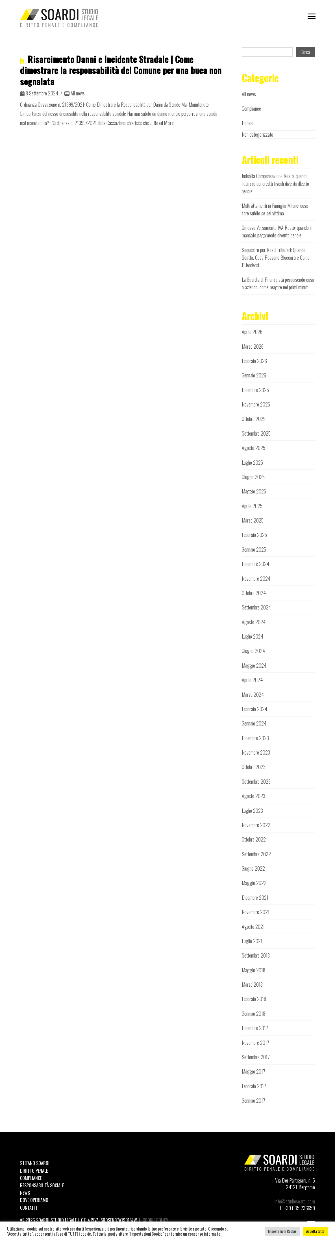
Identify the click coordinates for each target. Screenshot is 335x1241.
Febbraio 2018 (254, 998)
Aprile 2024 (252, 679)
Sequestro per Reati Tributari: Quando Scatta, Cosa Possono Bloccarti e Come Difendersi (276, 257)
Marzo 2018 (252, 984)
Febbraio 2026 (254, 360)
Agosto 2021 (253, 926)
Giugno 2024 (253, 650)
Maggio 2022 (254, 882)
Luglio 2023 (252, 810)
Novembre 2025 (256, 404)
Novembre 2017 (255, 1042)
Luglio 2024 (252, 636)
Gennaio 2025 (254, 549)
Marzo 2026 (253, 346)
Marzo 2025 (253, 520)
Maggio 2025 (254, 491)
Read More (164, 122)
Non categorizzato (257, 134)
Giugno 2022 (253, 868)
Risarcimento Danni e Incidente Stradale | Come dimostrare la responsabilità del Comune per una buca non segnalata (121, 70)
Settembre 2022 (256, 854)
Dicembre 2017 (255, 1028)
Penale (247, 122)
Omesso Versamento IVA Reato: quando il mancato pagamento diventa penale (277, 231)
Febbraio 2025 (254, 534)
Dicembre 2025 (255, 390)
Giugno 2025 (253, 476)
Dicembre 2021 (255, 897)
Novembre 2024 (256, 578)
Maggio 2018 (253, 970)
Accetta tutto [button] (315, 1231)
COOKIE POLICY (155, 1220)
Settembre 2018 (256, 955)
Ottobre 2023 (254, 766)
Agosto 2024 (254, 622)
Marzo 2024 (253, 694)
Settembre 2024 (256, 607)
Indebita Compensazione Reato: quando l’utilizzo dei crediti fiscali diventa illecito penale (275, 183)
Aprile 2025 (252, 506)
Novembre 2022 (256, 825)
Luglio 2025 (252, 462)
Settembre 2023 (256, 781)
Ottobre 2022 (254, 839)
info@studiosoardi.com (295, 1201)
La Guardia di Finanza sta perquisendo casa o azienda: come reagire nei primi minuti (278, 283)
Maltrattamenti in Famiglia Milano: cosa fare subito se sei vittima (275, 209)
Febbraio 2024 (254, 709)
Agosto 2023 (253, 795)
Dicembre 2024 (255, 563)
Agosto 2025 (253, 447)
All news (74, 93)
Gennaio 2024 (254, 723)
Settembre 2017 (256, 1057)
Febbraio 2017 (254, 1086)
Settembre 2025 (256, 433)
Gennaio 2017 (253, 1100)
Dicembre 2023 (255, 738)
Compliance (251, 108)
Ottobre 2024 (254, 593)
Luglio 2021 (252, 941)
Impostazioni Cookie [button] (282, 1231)
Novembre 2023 (256, 752)
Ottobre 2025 (254, 418)
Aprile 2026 (252, 331)
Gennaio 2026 (254, 375)
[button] (311, 16)
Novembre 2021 (255, 912)
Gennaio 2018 (253, 1013)
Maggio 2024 (254, 665)
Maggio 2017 (253, 1071)
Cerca (305, 52)
